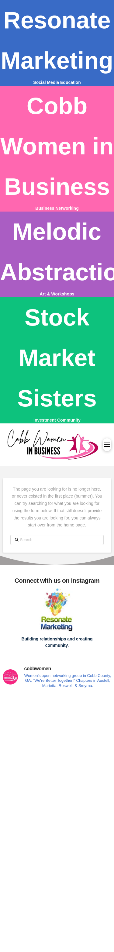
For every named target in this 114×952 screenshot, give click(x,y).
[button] (107, 444)
